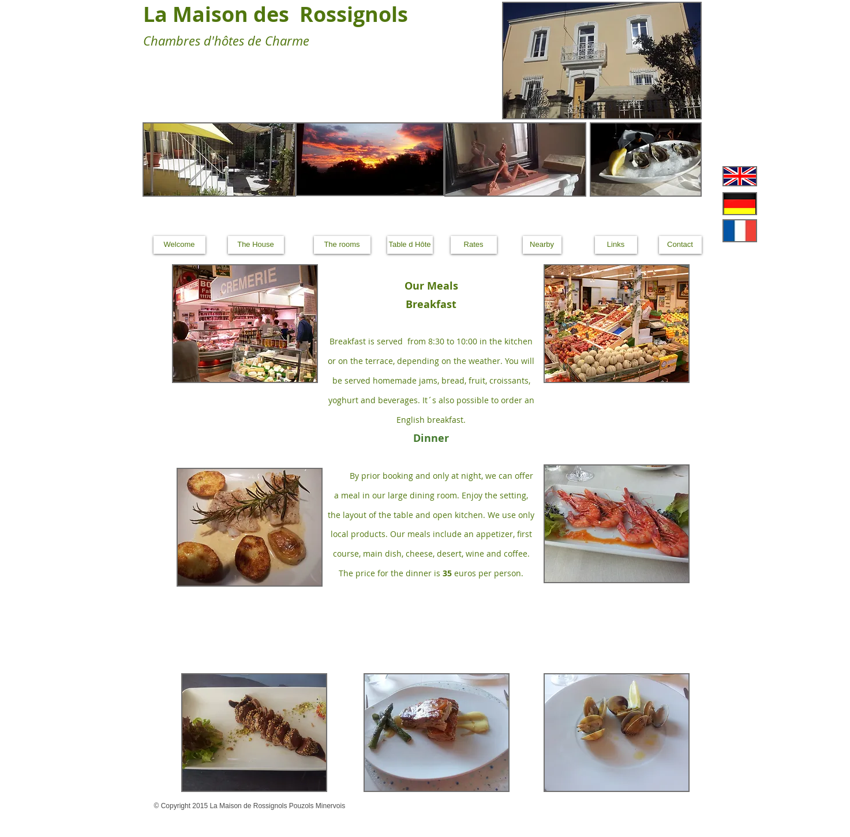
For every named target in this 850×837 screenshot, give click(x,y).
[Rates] (474, 245)
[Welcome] (179, 245)
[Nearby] (542, 245)
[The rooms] (342, 245)
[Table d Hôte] (410, 245)
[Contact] (680, 245)
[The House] (256, 245)
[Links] (616, 245)
